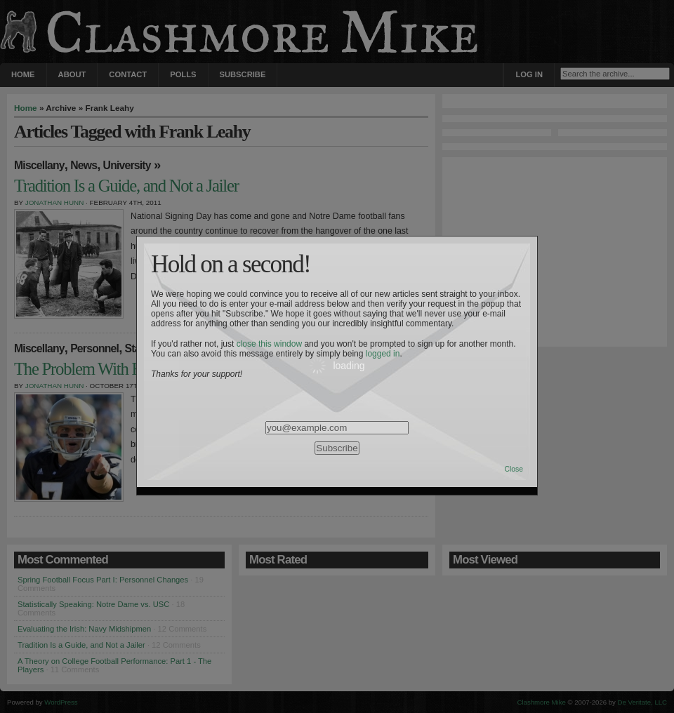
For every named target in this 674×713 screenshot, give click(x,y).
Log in (529, 74)
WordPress (60, 702)
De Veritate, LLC (642, 702)
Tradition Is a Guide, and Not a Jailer (81, 645)
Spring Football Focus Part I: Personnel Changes (103, 579)
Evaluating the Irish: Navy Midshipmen (84, 629)
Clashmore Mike (541, 702)
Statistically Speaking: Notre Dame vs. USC (93, 604)
